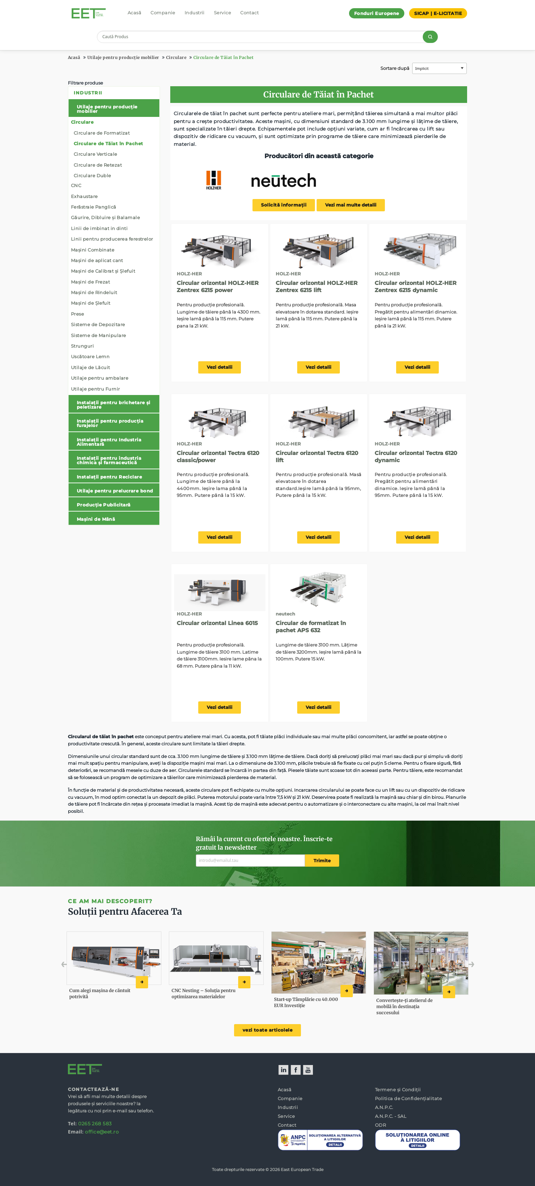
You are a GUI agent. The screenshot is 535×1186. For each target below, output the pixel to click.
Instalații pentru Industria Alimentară (109, 442)
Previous (79, 966)
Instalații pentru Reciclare (109, 477)
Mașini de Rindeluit (94, 292)
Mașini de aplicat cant (97, 260)
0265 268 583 (95, 1124)
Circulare (176, 57)
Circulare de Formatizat (102, 133)
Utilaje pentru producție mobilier (123, 57)
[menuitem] (114, 306)
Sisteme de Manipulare (98, 335)
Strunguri (82, 346)
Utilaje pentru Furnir (95, 389)
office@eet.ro (102, 1132)
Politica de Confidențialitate (408, 1098)
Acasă (134, 12)
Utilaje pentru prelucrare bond (115, 490)
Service (222, 12)
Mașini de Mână (96, 519)
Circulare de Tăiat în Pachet (223, 57)
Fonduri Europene (376, 13)
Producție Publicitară (103, 504)
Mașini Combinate (92, 250)
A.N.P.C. (384, 1107)
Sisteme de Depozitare (98, 324)
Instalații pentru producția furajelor (110, 423)
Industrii (195, 12)
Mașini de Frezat (90, 282)
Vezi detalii (219, 367)
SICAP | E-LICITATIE (438, 13)
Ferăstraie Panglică (93, 207)
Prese (77, 314)
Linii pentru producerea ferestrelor (112, 239)
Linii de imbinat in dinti (99, 228)
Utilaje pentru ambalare (99, 378)
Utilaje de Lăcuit (90, 367)
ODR (380, 1125)
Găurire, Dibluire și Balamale (105, 217)
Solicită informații (283, 205)
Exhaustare (84, 196)
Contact (249, 12)
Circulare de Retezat (98, 165)
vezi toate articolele (267, 1030)
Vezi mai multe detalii (350, 205)
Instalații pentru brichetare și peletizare (113, 405)
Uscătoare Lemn (90, 356)
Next (461, 966)
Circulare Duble (92, 175)
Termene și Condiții (398, 1089)
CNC (76, 185)
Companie (162, 12)
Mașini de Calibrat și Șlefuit (103, 271)
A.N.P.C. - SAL (390, 1116)
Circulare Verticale (95, 154)
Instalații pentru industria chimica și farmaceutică (109, 460)
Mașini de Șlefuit (91, 303)
